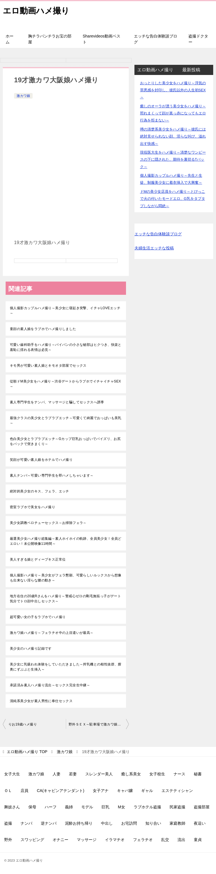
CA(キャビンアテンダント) (60, 790)
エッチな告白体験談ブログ (155, 39)
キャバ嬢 (125, 790)
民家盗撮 (177, 807)
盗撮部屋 (202, 807)
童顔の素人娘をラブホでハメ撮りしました (43, 329)
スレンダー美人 (99, 774)
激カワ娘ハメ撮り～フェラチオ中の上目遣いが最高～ (52, 633)
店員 (24, 790)
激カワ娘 (23, 96)
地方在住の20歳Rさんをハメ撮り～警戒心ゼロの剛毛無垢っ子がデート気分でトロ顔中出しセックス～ (65, 598)
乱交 (165, 839)
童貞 (198, 839)
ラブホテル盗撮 (147, 807)
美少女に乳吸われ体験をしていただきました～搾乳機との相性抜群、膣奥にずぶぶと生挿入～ (66, 666)
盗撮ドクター (198, 39)
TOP (27, 751)
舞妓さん (12, 807)
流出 (181, 839)
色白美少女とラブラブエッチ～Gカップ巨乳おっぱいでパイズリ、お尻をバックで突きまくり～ (65, 441)
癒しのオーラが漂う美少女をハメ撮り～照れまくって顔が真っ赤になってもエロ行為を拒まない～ (173, 113)
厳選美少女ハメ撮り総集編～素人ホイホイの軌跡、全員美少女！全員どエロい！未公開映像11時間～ (66, 541)
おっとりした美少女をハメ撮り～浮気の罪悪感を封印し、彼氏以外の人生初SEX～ (173, 90)
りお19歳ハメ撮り (22, 724)
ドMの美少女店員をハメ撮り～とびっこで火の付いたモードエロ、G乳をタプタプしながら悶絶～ (172, 198)
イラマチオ (115, 839)
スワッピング (32, 839)
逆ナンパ (49, 823)
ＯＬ (8, 790)
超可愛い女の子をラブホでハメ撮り (38, 617)
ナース (179, 774)
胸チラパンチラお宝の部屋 (49, 39)
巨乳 (105, 807)
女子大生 (12, 774)
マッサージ (86, 839)
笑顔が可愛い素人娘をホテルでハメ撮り (41, 460)
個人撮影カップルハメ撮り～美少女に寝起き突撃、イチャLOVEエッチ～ (65, 310)
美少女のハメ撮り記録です (31, 648)
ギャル (147, 790)
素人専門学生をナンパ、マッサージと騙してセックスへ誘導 (57, 402)
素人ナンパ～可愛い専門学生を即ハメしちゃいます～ (52, 475)
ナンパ (26, 823)
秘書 (198, 774)
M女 (121, 807)
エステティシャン (177, 790)
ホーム (10, 39)
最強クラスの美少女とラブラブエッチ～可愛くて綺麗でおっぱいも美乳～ (66, 420)
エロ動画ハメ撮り (37, 9)
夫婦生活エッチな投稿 (154, 248)
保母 (32, 807)
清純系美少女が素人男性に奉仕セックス (41, 701)
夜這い (200, 823)
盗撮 (8, 823)
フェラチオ (143, 839)
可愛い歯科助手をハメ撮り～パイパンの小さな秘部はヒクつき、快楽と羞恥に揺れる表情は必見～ (66, 347)
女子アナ (101, 790)
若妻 (73, 774)
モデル (87, 807)
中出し (107, 823)
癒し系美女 (131, 774)
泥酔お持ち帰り (79, 823)
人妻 (56, 774)
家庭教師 (177, 823)
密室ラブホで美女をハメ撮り (32, 507)
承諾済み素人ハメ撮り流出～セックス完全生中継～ (50, 685)
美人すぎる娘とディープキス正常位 (38, 559)
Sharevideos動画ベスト (101, 39)
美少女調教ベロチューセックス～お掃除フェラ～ (48, 523)
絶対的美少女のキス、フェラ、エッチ (39, 491)
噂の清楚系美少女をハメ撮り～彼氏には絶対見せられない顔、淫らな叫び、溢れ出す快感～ (173, 136)
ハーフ (51, 807)
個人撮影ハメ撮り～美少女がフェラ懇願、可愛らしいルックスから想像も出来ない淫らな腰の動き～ (66, 577)
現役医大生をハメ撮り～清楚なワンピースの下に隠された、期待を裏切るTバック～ (173, 159)
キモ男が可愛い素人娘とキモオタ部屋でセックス (48, 366)
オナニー (60, 839)
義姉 (69, 807)
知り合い (153, 823)
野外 (8, 839)
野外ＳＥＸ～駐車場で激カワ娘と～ (96, 724)
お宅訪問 (129, 823)
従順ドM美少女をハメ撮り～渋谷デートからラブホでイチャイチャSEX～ (65, 383)
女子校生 (157, 774)
